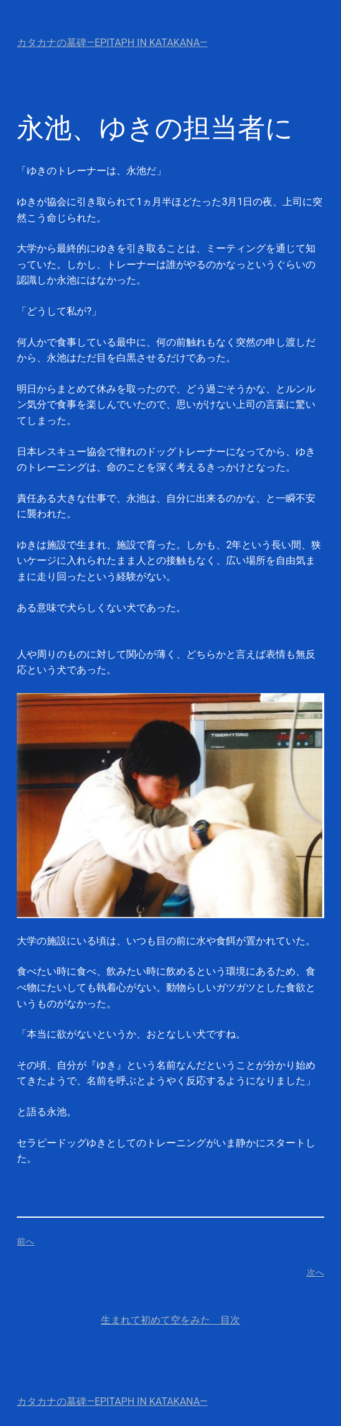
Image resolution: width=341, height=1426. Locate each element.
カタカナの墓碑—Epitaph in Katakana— (112, 42)
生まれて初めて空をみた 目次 (170, 1320)
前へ (25, 1241)
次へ (315, 1272)
